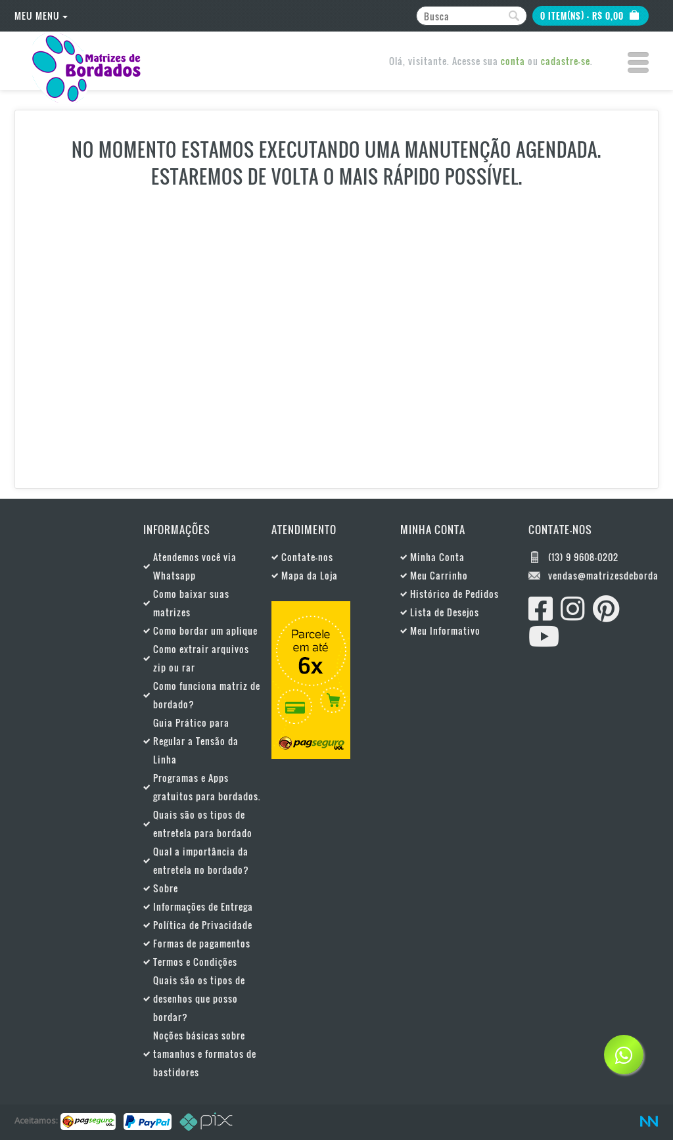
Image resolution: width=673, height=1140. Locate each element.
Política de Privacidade (202, 925)
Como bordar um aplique (205, 630)
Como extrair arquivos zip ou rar (201, 658)
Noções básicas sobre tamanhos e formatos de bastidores (204, 1053)
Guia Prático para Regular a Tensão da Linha (196, 741)
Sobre (165, 888)
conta (513, 61)
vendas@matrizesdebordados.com (603, 575)
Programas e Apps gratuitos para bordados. (207, 787)
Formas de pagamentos (201, 943)
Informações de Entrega (203, 906)
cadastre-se (565, 61)
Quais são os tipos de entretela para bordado (202, 824)
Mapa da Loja (309, 575)
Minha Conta (437, 557)
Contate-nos (307, 557)
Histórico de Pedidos (454, 594)
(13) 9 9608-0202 (583, 557)
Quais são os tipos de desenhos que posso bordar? (199, 998)
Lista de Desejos (444, 612)
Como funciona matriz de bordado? (206, 695)
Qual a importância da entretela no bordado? (201, 860)
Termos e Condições (195, 962)
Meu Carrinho (439, 575)
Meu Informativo (445, 630)
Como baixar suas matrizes (191, 603)
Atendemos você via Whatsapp (195, 566)
